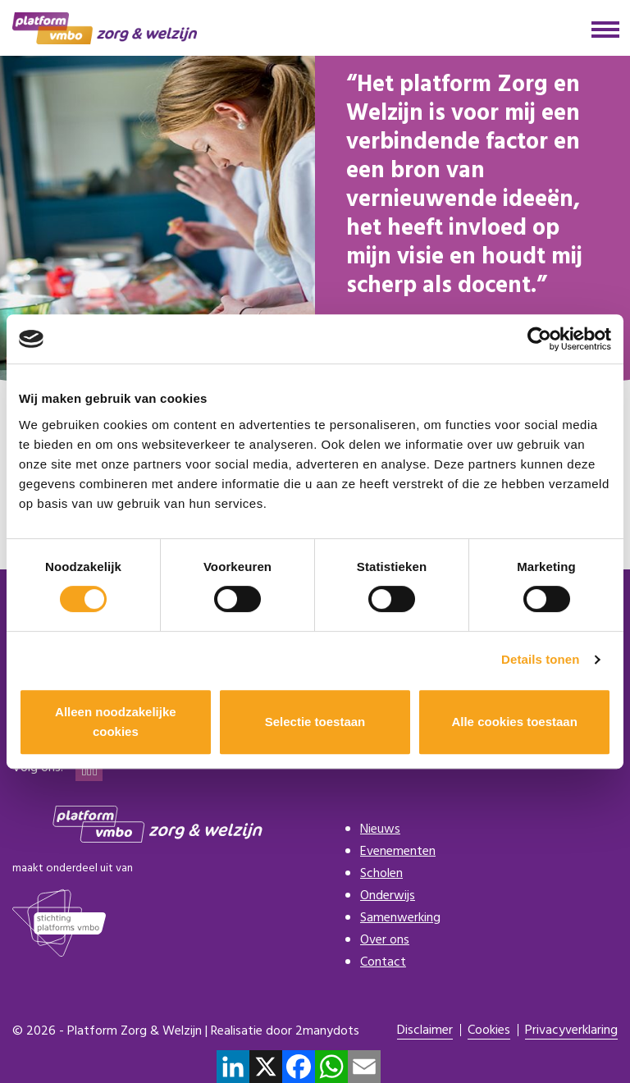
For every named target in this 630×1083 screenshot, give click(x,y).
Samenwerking (400, 918)
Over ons (384, 940)
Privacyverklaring (571, 1031)
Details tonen (540, 659)
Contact (383, 962)
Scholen (381, 873)
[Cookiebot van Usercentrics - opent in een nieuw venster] (539, 339)
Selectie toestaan (315, 722)
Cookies (489, 1031)
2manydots (327, 1031)
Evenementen (398, 851)
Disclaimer (425, 1031)
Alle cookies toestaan (514, 722)
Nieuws (380, 829)
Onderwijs (387, 896)
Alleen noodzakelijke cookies (115, 721)
